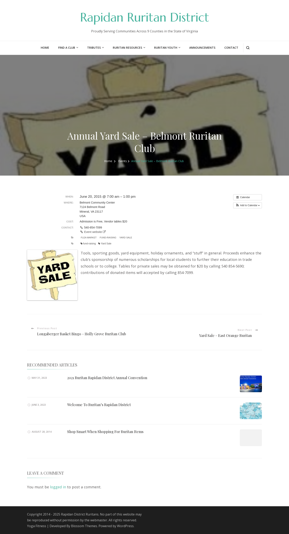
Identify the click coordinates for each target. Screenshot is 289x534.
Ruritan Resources (127, 47)
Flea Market (89, 237)
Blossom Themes (84, 526)
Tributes (94, 47)
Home (45, 47)
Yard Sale (125, 237)
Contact (231, 47)
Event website (93, 232)
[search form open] (247, 47)
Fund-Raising (108, 237)
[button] (247, 205)
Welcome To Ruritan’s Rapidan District (99, 404)
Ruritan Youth (165, 47)
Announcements (202, 47)
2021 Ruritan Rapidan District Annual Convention (107, 377)
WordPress (125, 526)
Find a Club (66, 47)
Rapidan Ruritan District (144, 17)
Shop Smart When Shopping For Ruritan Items (105, 431)
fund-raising (88, 243)
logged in (58, 487)
